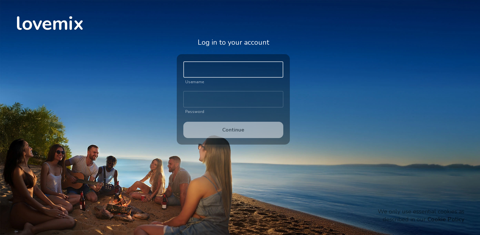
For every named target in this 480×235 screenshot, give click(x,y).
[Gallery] (233, 91)
